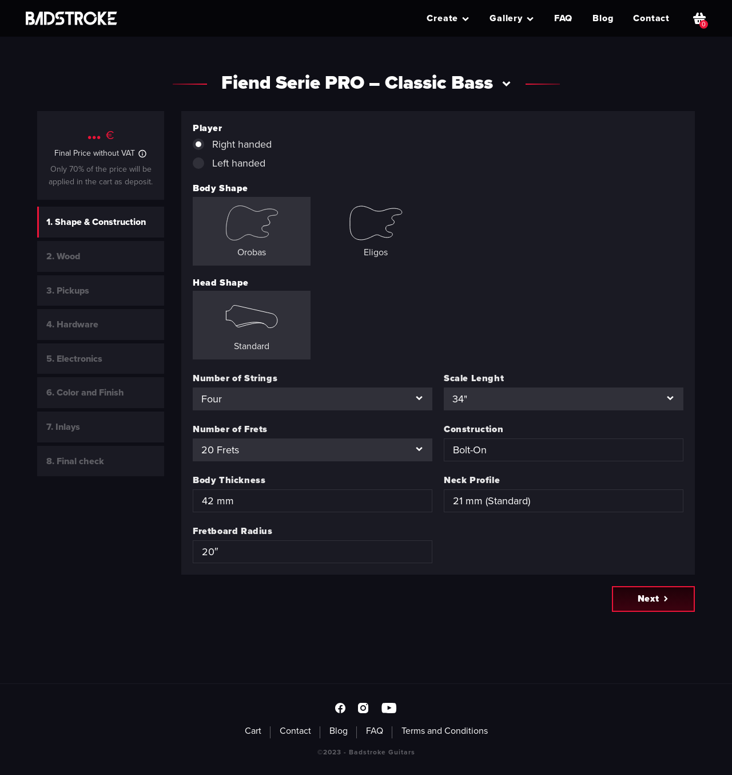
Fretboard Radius (233, 530)
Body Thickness (229, 480)
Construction (473, 429)
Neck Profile (472, 480)
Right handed (232, 144)
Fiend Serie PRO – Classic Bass (366, 82)
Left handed (229, 163)
